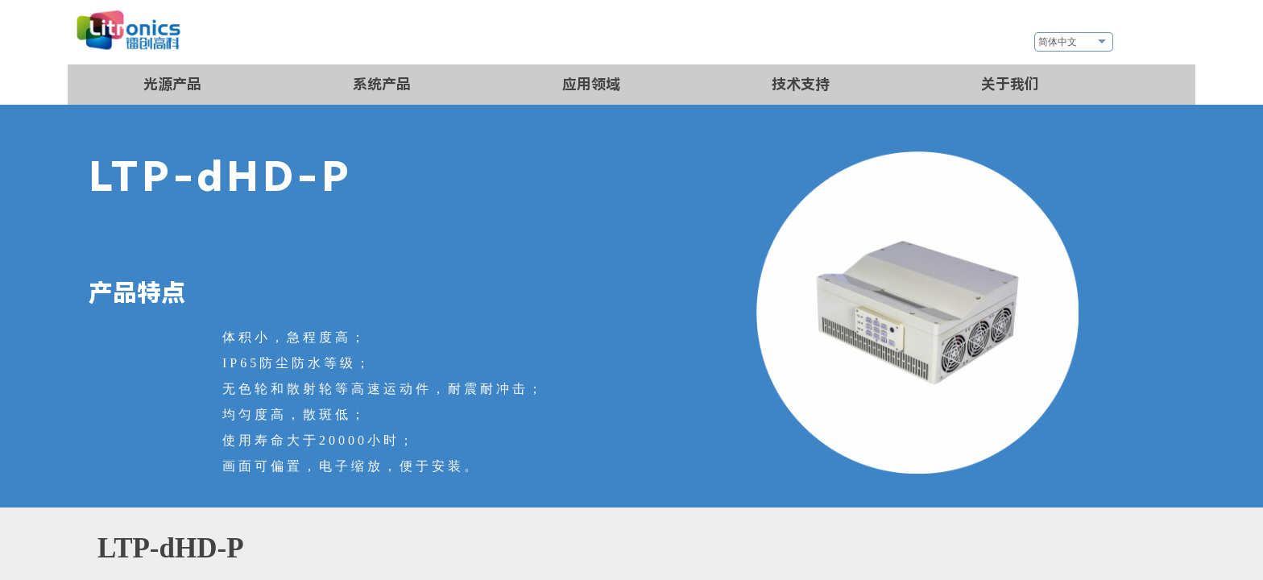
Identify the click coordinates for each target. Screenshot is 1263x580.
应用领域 (591, 84)
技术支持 (801, 84)
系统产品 (382, 84)
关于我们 (1010, 84)
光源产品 (172, 84)
